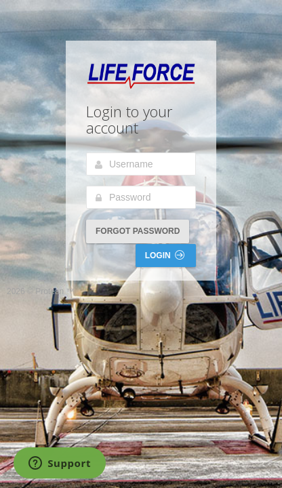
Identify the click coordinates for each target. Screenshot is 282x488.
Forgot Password (138, 231)
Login (164, 255)
